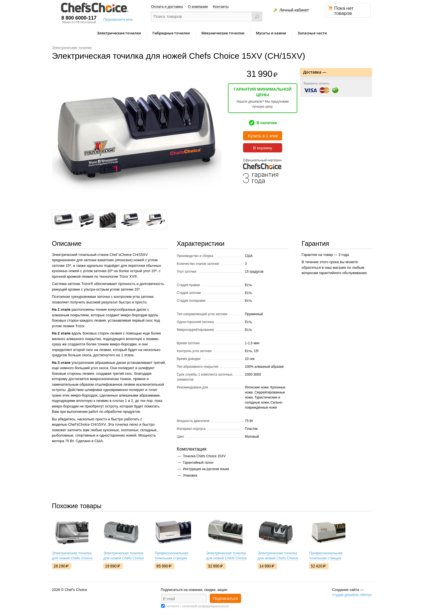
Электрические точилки (119, 33)
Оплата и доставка (167, 6)
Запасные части (312, 33)
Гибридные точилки (171, 33)
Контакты (221, 6)
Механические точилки (222, 33)
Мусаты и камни (271, 33)
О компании (198, 6)
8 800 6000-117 (78, 18)
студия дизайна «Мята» (352, 595)
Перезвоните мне (118, 19)
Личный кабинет (294, 10)
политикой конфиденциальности (205, 606)
